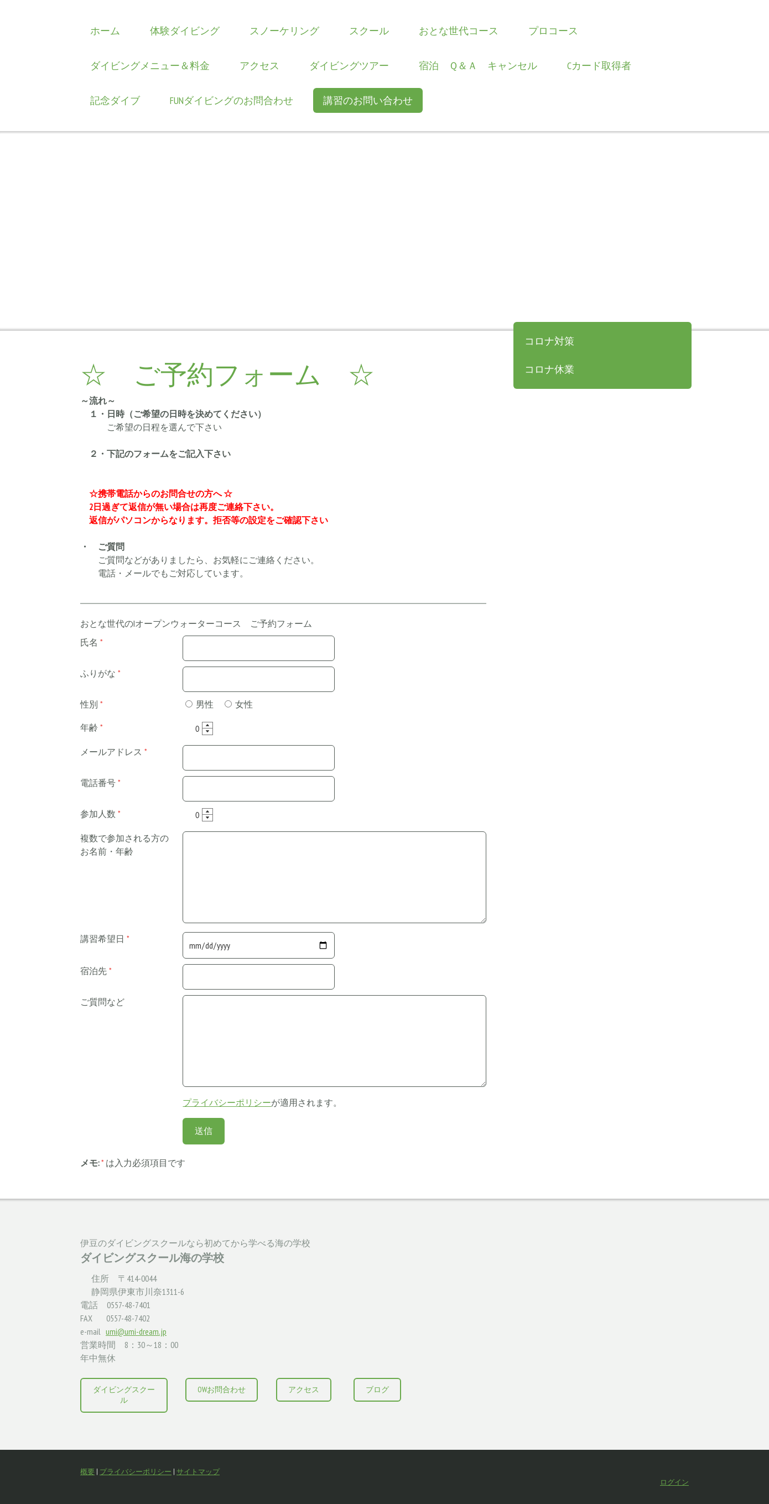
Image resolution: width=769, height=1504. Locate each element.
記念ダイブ (115, 100)
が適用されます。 (262, 1102)
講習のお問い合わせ (368, 100)
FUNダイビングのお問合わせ (231, 100)
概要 (87, 1471)
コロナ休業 (549, 369)
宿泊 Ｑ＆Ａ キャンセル (478, 65)
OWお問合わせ (222, 1389)
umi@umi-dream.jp (136, 1331)
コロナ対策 (549, 341)
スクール (369, 30)
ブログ (377, 1389)
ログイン (674, 1482)
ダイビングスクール (124, 1395)
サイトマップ (198, 1471)
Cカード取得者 (599, 65)
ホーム (105, 30)
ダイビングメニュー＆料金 (150, 65)
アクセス (259, 65)
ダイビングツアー (349, 65)
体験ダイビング (185, 30)
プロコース (553, 30)
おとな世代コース (458, 30)
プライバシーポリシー (227, 1102)
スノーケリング (284, 30)
